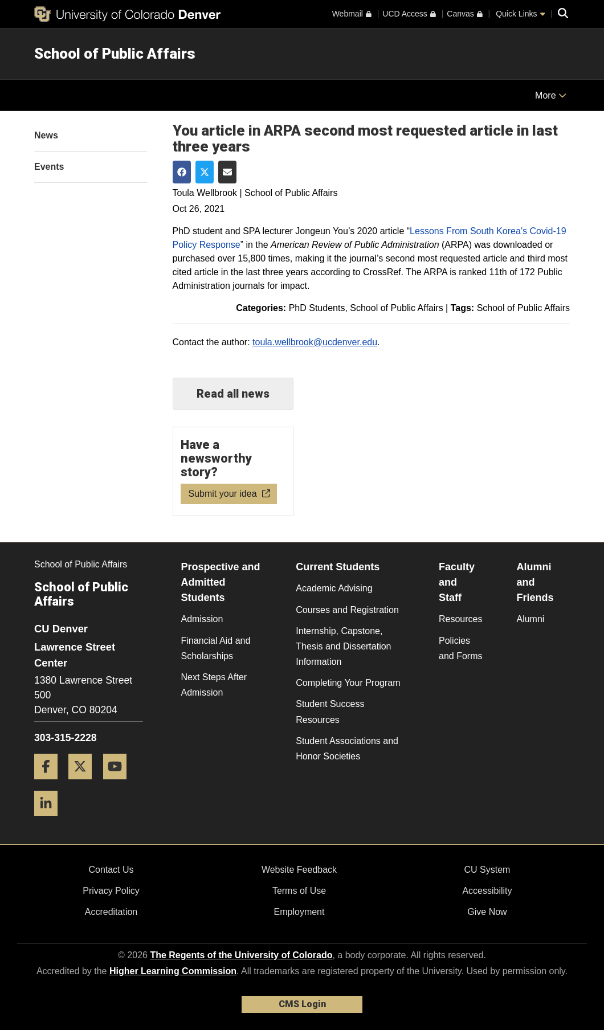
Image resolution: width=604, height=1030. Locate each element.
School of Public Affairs (114, 53)
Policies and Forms (460, 648)
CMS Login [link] (302, 1004)
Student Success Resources (330, 711)
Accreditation (111, 912)
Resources (460, 619)
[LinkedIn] (50, 820)
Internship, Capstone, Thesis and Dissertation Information (343, 646)
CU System (487, 869)
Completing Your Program (348, 683)
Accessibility (487, 891)
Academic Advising (334, 588)
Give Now (487, 912)
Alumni (530, 619)
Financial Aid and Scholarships (216, 648)
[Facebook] (50, 783)
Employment (299, 912)
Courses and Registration (347, 610)
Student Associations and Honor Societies (347, 748)
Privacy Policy (111, 891)
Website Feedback (299, 869)
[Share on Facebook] (182, 172)
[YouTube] (119, 783)
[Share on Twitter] (204, 172)
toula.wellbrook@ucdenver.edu (314, 342)
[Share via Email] (227, 172)
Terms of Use (299, 891)
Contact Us (110, 869)
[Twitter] (84, 783)
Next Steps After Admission (214, 684)
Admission (202, 619)
